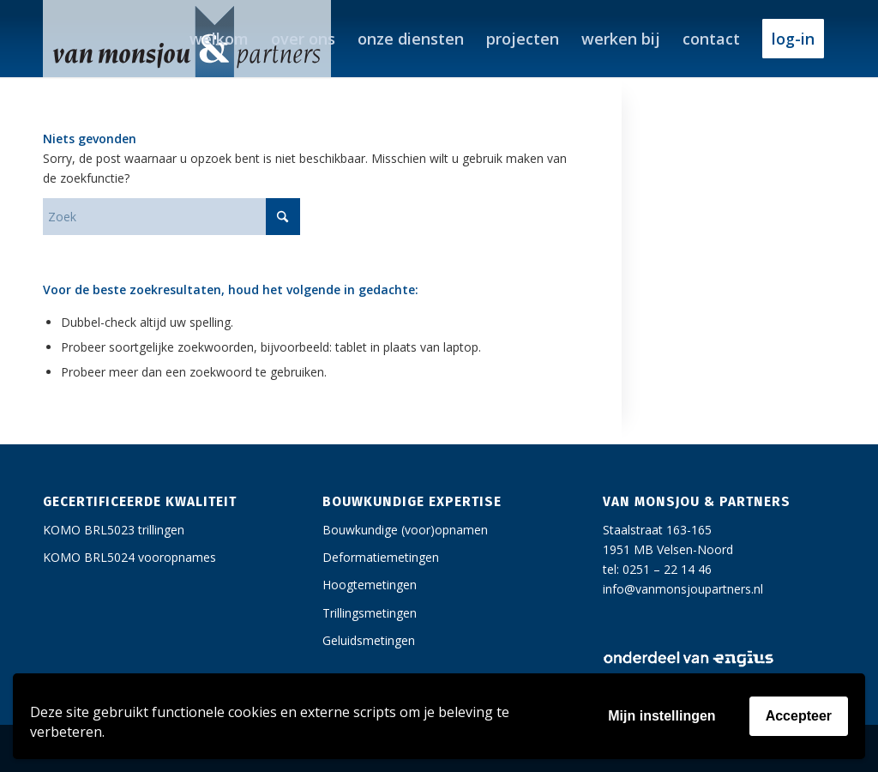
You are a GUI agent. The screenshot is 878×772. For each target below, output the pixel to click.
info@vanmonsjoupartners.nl (683, 589)
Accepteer (799, 716)
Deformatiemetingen (380, 557)
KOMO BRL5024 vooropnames (129, 557)
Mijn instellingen (661, 716)
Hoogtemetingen (369, 584)
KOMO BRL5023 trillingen (113, 530)
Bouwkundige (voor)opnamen (405, 530)
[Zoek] (171, 216)
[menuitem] (219, 38)
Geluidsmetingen (368, 640)
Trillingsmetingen (369, 613)
